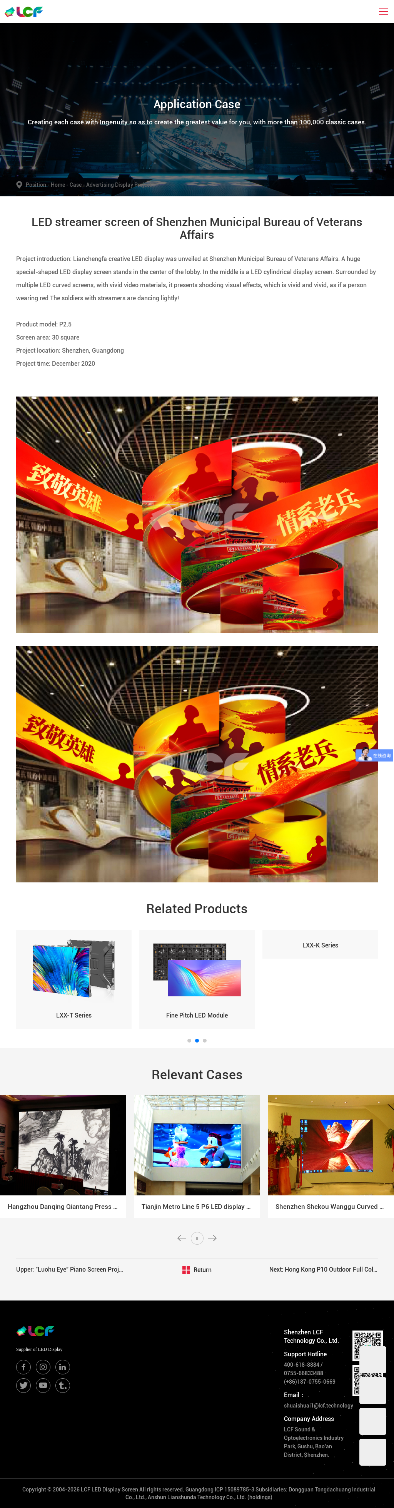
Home (58, 185)
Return (203, 1270)
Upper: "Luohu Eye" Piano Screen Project (70, 1269)
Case (78, 185)
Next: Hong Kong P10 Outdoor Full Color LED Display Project (323, 1269)
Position (38, 185)
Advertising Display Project (119, 185)
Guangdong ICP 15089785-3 (219, 1489)
